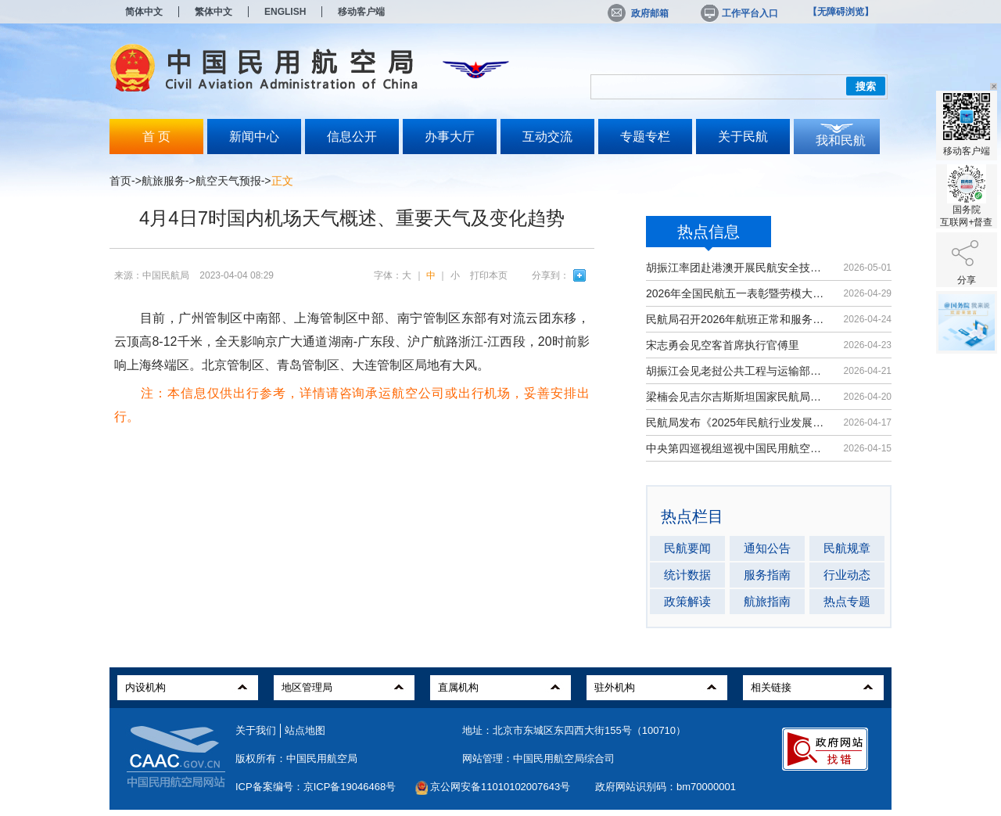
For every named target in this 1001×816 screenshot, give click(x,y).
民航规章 (846, 548)
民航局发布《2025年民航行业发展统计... (737, 422)
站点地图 (305, 730)
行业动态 (846, 574)
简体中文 (144, 11)
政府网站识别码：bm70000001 (665, 787)
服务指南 (767, 574)
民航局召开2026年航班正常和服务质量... (737, 319)
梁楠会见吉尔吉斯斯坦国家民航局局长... (737, 396)
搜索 (866, 86)
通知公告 (767, 548)
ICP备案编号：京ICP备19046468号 (315, 787)
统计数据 (687, 574)
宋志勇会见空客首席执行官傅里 (722, 345)
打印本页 (489, 275)
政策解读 (687, 601)
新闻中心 (254, 136)
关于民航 (743, 136)
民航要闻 (687, 548)
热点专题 (846, 601)
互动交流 (547, 136)
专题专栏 (645, 136)
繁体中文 (213, 11)
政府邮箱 (638, 13)
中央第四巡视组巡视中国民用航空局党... (737, 448)
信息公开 (352, 136)
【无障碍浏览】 (841, 11)
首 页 (156, 136)
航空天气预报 (228, 180)
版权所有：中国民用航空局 (296, 758)
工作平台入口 (738, 13)
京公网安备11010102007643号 (500, 787)
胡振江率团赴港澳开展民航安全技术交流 (737, 267)
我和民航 (841, 140)
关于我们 (255, 730)
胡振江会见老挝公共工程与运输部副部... (737, 371)
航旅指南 (767, 601)
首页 (120, 180)
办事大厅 (450, 136)
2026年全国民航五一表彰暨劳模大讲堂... (737, 293)
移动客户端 (361, 11)
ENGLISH (285, 11)
